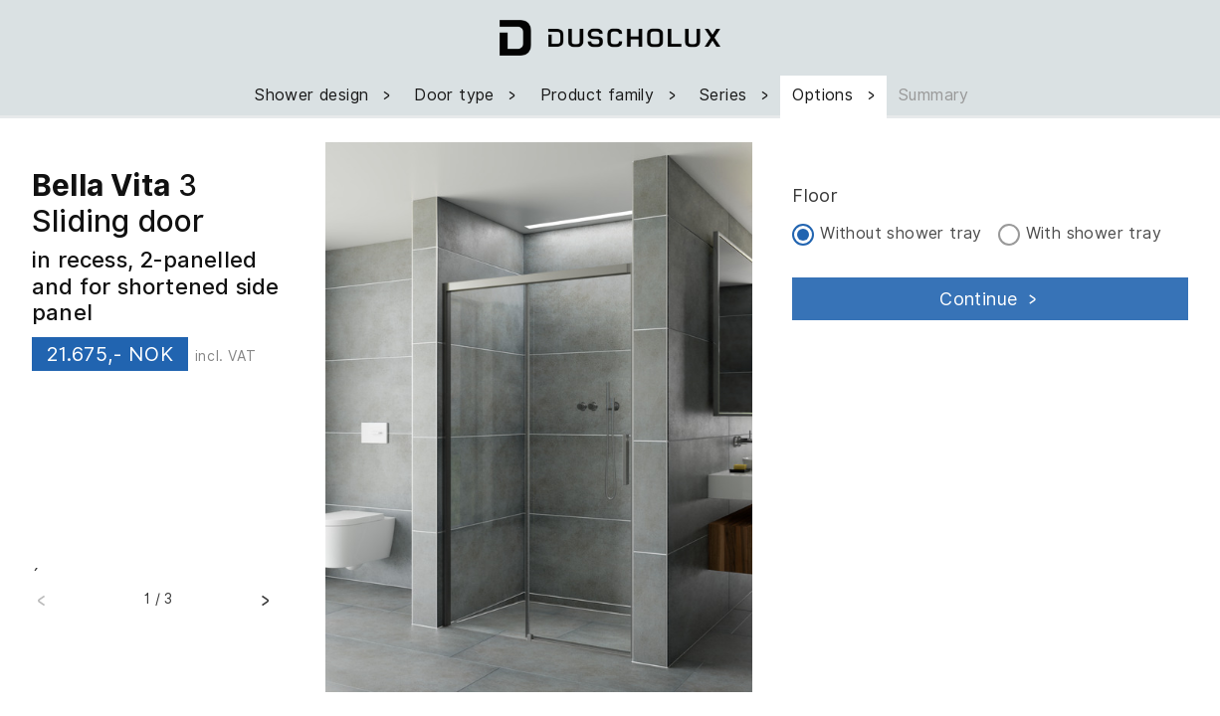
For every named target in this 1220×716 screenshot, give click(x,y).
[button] (265, 607)
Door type (466, 95)
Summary (934, 95)
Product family (610, 95)
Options (835, 95)
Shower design (324, 95)
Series (736, 95)
